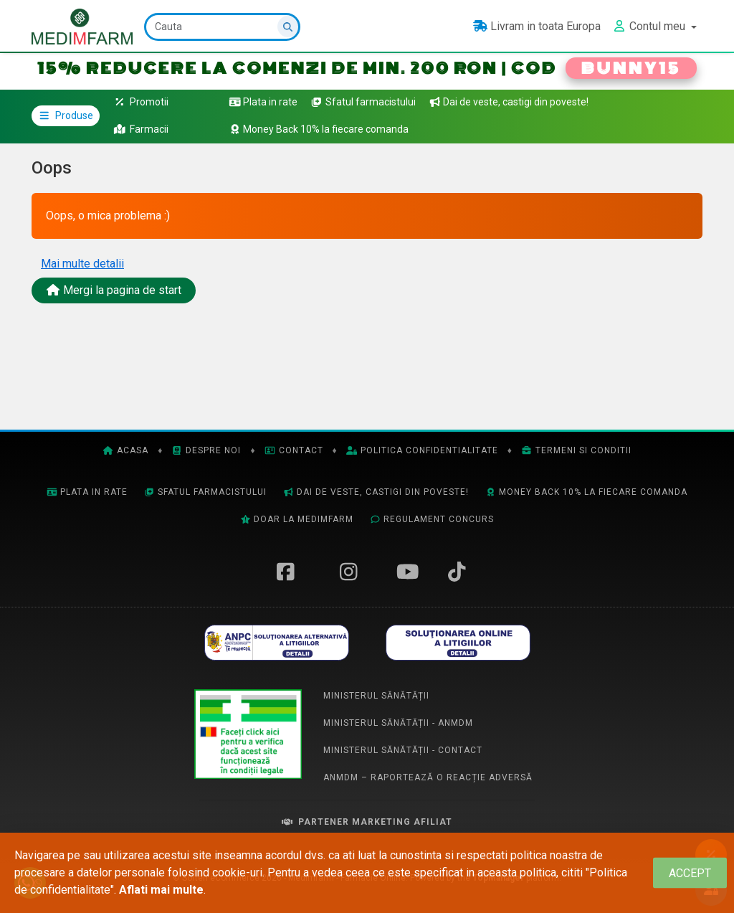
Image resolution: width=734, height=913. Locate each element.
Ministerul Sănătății (376, 696)
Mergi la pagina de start (113, 290)
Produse (65, 115)
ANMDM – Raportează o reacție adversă (428, 777)
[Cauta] (222, 27)
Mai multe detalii (82, 263)
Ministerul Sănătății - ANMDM (398, 723)
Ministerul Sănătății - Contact (402, 750)
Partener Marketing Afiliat (367, 822)
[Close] (690, 873)
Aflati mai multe (161, 890)
